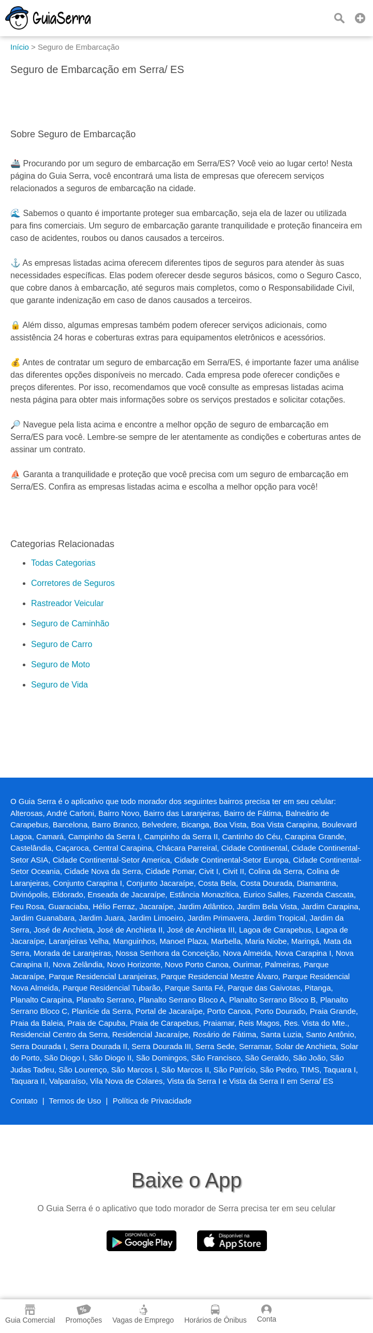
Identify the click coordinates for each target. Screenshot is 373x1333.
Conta (266, 1314)
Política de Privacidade (152, 1100)
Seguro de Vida (59, 684)
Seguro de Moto (60, 664)
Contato (24, 1100)
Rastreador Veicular (67, 603)
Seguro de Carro (61, 644)
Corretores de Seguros (73, 583)
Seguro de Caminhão (70, 623)
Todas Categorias (63, 562)
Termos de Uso (75, 1100)
